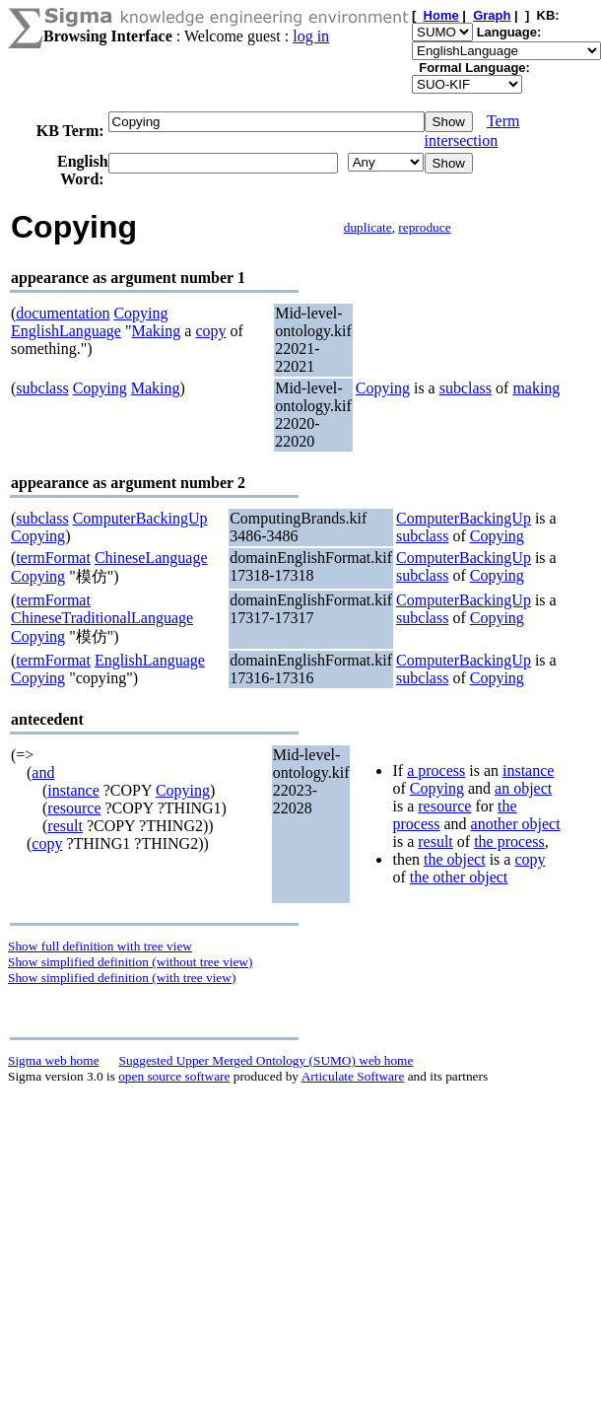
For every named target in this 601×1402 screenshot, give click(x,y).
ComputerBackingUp (140, 518)
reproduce (424, 227)
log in (311, 36)
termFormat (53, 557)
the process (509, 841)
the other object (459, 877)
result (65, 825)
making (536, 388)
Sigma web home (54, 1060)
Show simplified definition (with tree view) (121, 977)
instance (73, 790)
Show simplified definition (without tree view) (130, 961)
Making (156, 330)
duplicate (368, 227)
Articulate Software (353, 1076)
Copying (140, 313)
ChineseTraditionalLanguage (102, 617)
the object (455, 859)
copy (210, 330)
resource (73, 808)
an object (523, 788)
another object (516, 823)
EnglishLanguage (66, 330)
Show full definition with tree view (100, 946)
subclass (42, 388)
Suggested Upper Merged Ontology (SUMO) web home (266, 1060)
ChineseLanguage (151, 557)
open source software (174, 1076)
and (43, 772)
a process (436, 770)
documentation (62, 313)
